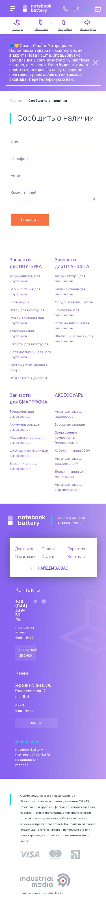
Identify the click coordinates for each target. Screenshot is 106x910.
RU (86, 9)
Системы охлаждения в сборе (29, 367)
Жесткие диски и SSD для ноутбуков (30, 354)
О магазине (25, 556)
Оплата (48, 549)
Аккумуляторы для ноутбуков (25, 278)
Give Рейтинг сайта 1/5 (17, 741)
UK (76, 9)
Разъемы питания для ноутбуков (27, 320)
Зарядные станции (70, 425)
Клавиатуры (19, 302)
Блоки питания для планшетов (70, 291)
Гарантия (76, 549)
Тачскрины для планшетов (67, 312)
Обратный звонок (27, 652)
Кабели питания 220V (72, 451)
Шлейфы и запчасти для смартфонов (29, 453)
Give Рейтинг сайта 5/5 (37, 741)
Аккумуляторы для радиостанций (70, 461)
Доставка (24, 549)
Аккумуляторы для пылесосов (70, 414)
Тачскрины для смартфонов (22, 414)
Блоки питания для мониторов (70, 474)
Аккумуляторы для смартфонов (25, 427)
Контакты (76, 556)
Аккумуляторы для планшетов (70, 278)
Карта (36, 723)
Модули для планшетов (74, 302)
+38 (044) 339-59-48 (21, 610)
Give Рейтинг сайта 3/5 (27, 741)
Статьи (48, 556)
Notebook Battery (27, 520)
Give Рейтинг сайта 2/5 (22, 741)
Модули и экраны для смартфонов (27, 440)
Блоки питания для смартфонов (25, 466)
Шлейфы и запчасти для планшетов (74, 338)
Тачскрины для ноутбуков (22, 333)
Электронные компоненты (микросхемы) (66, 437)
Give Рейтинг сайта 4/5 (32, 741)
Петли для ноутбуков (27, 310)
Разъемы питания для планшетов (72, 325)
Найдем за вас (53, 568)
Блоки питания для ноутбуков (25, 291)
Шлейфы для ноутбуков (29, 344)
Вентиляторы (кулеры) (28, 378)
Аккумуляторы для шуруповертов (70, 487)
